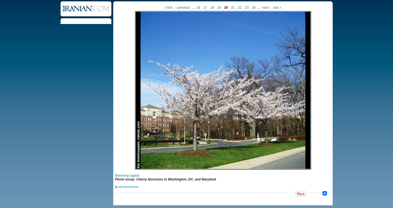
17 (205, 8)
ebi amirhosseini (128, 186)
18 (212, 8)
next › (266, 8)
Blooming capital (127, 175)
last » (277, 8)
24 (253, 8)
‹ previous (182, 8)
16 (198, 8)
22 (240, 8)
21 (233, 8)
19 (219, 8)
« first (168, 8)
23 (247, 8)
